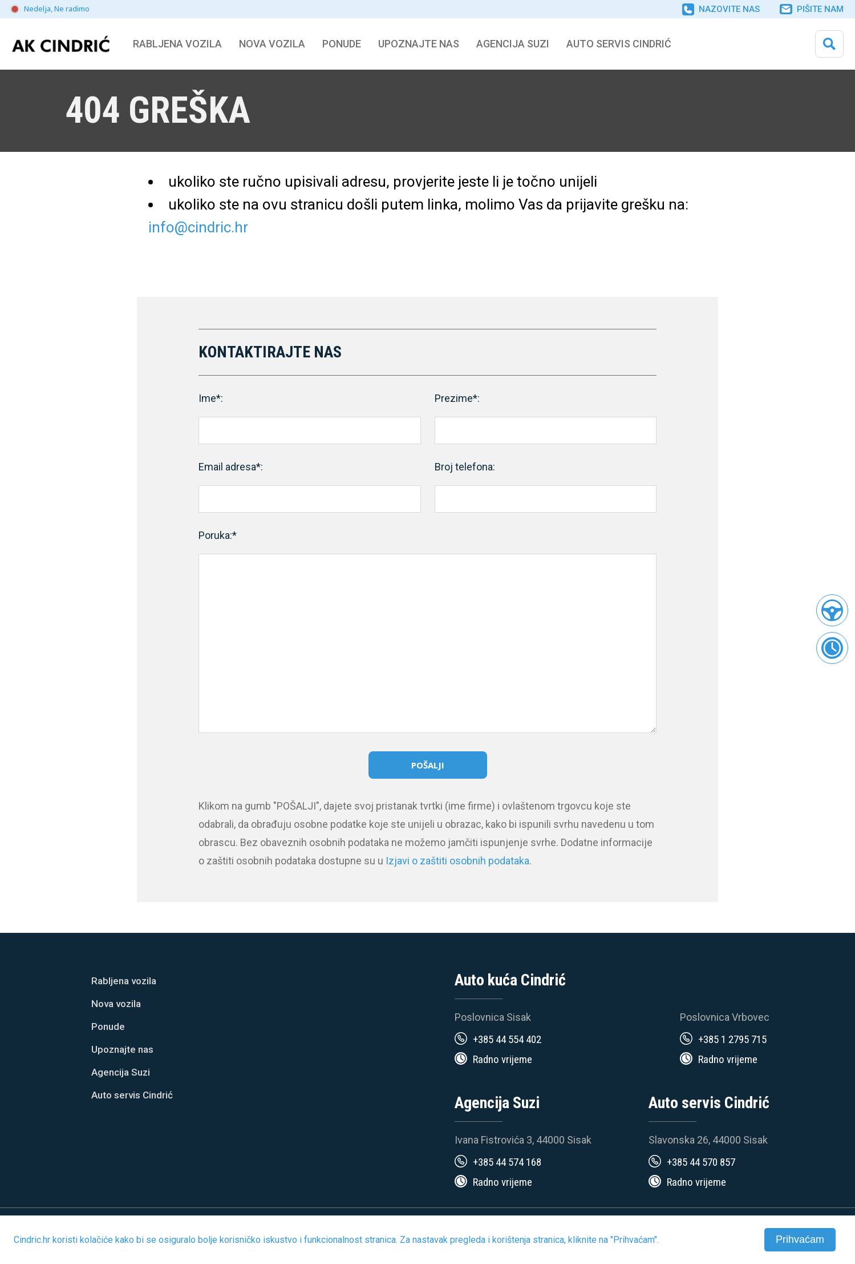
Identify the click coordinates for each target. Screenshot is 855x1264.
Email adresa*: (230, 467)
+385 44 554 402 (507, 1039)
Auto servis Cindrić (618, 44)
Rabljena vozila (123, 981)
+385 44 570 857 (701, 1162)
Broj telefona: (465, 467)
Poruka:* (217, 535)
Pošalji (427, 765)
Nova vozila (272, 44)
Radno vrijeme (502, 1059)
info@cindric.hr (198, 227)
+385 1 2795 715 (732, 1039)
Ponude (108, 1026)
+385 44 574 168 (507, 1162)
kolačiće (96, 1239)
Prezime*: (457, 398)
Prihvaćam (800, 1239)
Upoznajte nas (122, 1049)
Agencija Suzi (512, 44)
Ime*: (210, 398)
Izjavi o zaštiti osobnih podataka (457, 861)
